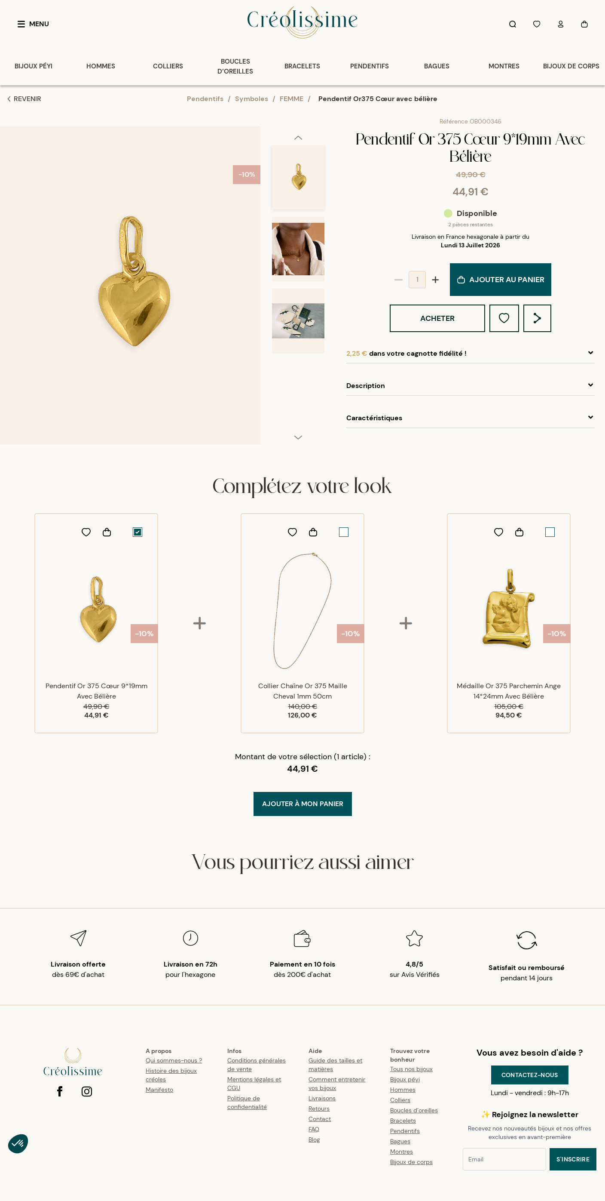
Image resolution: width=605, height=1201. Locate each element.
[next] (298, 437)
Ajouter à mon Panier (302, 803)
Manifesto (159, 1089)
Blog (314, 1139)
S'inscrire (573, 1159)
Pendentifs (205, 98)
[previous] (298, 137)
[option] (298, 181)
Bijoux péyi (405, 1079)
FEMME (291, 98)
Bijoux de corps (411, 1162)
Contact (320, 1119)
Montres (401, 1151)
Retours (319, 1108)
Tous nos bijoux (411, 1069)
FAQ (314, 1129)
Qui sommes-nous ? (174, 1060)
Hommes (403, 1089)
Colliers (400, 1100)
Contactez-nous (529, 1075)
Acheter (437, 318)
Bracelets (403, 1120)
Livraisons (322, 1098)
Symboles (251, 98)
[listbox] (298, 289)
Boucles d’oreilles (414, 1110)
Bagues (400, 1141)
